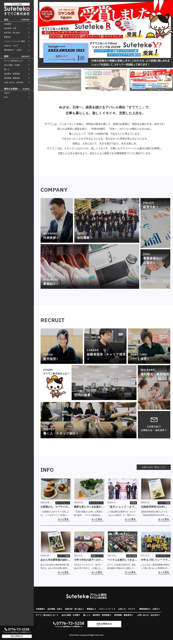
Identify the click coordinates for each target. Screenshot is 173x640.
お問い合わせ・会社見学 (13, 82)
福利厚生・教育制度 (12, 74)
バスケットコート (106, 609)
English (7, 93)
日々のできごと (62, 503)
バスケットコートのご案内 (14, 41)
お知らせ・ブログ (11, 46)
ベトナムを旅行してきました (122, 560)
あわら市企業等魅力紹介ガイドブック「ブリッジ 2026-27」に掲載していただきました (55, 560)
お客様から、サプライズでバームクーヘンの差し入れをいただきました (55, 507)
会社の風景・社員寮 (12, 65)
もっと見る (63, 519)
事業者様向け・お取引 (13, 50)
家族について (97, 556)
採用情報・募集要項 (12, 78)
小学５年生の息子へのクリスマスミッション (88, 560)
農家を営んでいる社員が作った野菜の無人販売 (88, 507)
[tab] (59, 80)
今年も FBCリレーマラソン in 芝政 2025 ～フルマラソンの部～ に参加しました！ (155, 560)
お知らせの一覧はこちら (154, 467)
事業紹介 (7, 37)
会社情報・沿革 (10, 28)
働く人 (6, 69)
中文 (6, 97)
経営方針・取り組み (12, 33)
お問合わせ (17, 636)
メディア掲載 (164, 503)
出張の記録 (131, 556)
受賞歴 (133, 503)
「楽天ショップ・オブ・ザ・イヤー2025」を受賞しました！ (122, 507)
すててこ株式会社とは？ (13, 61)
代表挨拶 (7, 24)
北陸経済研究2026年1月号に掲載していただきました (155, 507)
